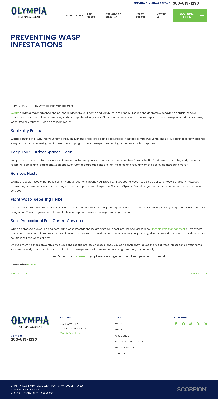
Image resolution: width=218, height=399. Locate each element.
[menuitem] (15, 393)
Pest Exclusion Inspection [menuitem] (113, 15)
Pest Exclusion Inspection (130, 341)
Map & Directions (70, 333)
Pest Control (122, 335)
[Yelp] (198, 323)
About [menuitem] (79, 15)
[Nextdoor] (183, 323)
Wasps (15, 113)
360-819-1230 (186, 3)
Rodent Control (124, 347)
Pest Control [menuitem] (91, 15)
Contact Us (122, 353)
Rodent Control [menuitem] (140, 15)
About (118, 329)
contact (81, 256)
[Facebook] (176, 323)
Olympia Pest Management (168, 229)
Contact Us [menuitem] (161, 15)
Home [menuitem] (68, 15)
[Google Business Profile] (191, 323)
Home (118, 323)
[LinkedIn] (205, 323)
